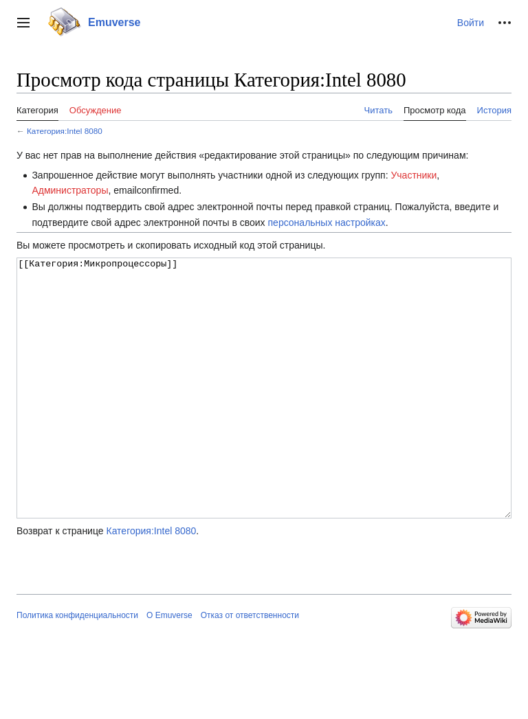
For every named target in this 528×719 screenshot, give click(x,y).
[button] (23, 23)
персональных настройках (327, 222)
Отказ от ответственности (250, 667)
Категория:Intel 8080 (64, 130)
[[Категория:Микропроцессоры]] (264, 414)
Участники (413, 175)
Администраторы (70, 190)
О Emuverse (169, 667)
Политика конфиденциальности (77, 667)
